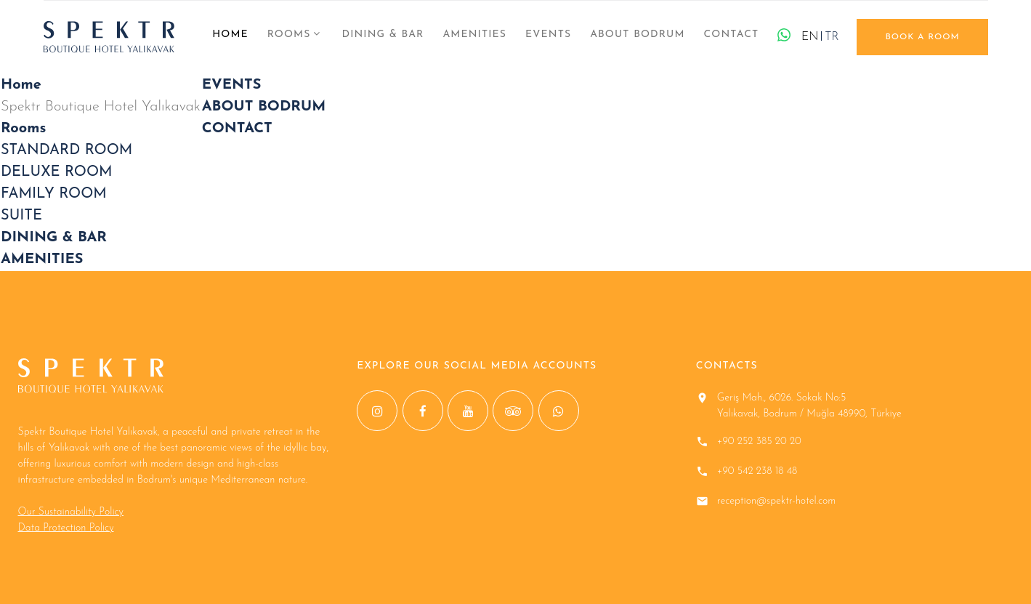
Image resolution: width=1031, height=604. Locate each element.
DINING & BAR (382, 34)
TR (831, 37)
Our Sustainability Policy (71, 512)
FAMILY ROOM (54, 194)
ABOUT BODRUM (637, 34)
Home (230, 34)
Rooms (289, 34)
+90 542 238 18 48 (757, 471)
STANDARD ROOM (66, 150)
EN (809, 37)
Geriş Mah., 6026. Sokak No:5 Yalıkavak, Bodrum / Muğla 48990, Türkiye (809, 405)
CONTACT (731, 34)
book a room (922, 37)
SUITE (21, 216)
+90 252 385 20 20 (759, 441)
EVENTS (548, 34)
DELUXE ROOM (57, 172)
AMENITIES (474, 34)
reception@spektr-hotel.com (776, 501)
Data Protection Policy (66, 528)
